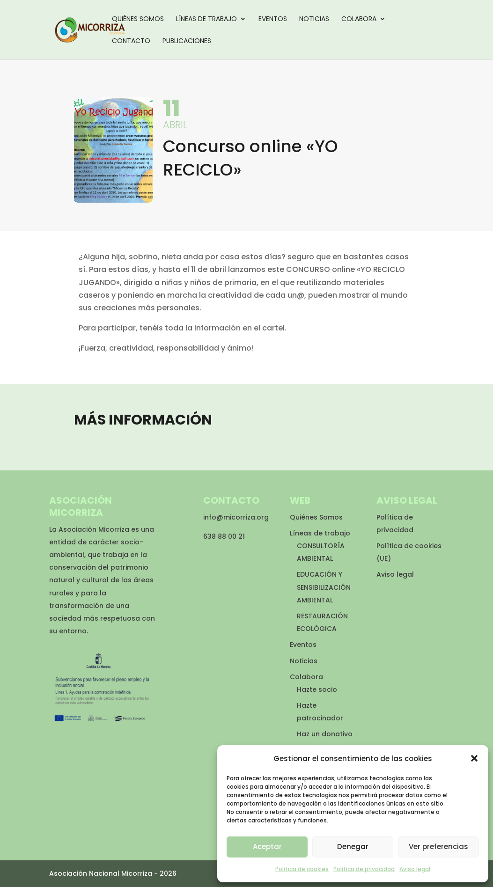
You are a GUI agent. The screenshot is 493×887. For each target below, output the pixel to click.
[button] (474, 758)
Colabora (358, 19)
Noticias (314, 19)
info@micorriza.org (236, 517)
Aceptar (267, 846)
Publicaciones (186, 41)
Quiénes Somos (138, 19)
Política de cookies (302, 869)
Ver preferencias (438, 846)
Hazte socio (317, 689)
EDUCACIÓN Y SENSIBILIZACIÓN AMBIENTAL (324, 587)
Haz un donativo (325, 734)
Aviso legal (414, 869)
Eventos (272, 19)
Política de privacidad (364, 869)
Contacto (131, 41)
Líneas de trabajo (206, 19)
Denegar (352, 846)
